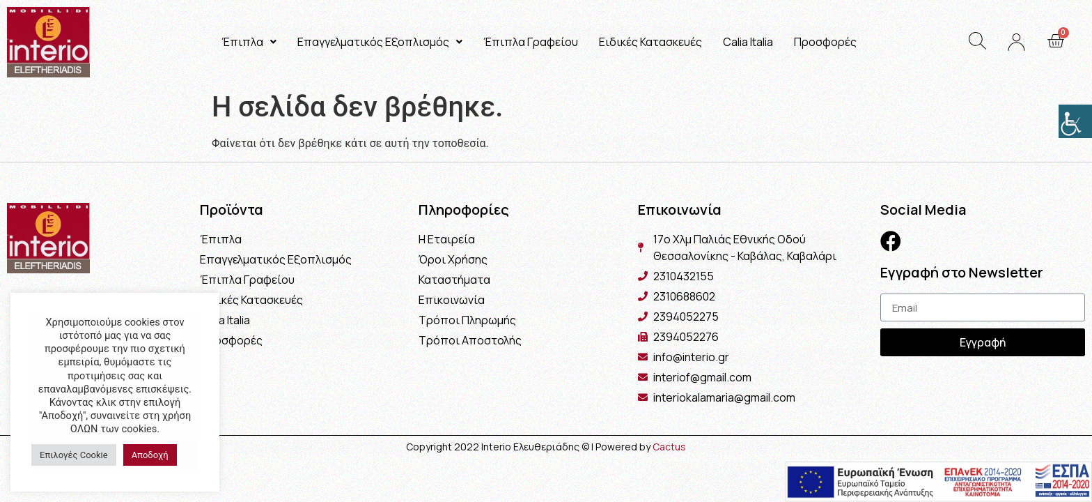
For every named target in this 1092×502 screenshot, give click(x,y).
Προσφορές (825, 42)
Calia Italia (748, 42)
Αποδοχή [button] (150, 455)
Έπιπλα (248, 42)
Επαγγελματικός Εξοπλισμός (379, 42)
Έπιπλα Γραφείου (530, 42)
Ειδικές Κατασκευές (650, 42)
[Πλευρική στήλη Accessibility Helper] (1075, 121)
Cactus (669, 446)
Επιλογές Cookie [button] (74, 455)
